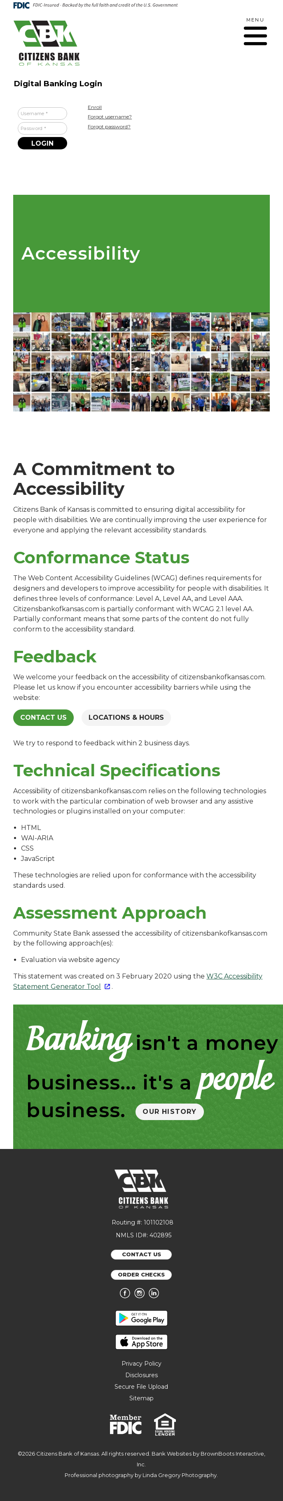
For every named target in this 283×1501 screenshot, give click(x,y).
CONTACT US (141, 1254)
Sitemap (141, 1398)
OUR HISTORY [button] (169, 1112)
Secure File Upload (141, 1386)
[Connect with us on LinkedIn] (156, 1296)
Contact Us (43, 717)
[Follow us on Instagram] (141, 1296)
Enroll (95, 107)
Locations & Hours (126, 717)
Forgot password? (109, 126)
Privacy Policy (141, 1363)
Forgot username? (110, 116)
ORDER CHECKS (141, 1274)
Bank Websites (172, 1453)
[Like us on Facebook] (127, 1296)
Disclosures (141, 1375)
